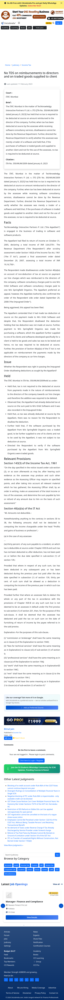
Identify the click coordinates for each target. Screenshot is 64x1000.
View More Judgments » (13, 845)
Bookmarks (8, 958)
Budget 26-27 (9, 951)
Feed (6, 954)
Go (57, 855)
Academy (5, 28)
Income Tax (17, 733)
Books (23, 28)
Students (21, 870)
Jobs (29, 28)
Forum (6, 935)
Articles (7, 932)
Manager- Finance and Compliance (24, 901)
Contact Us (53, 993)
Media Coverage (38, 988)
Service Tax (49, 865)
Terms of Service (12, 993)
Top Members (9, 961)
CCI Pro (36, 965)
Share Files (37, 939)
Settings (7, 946)
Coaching (14, 28)
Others (29, 870)
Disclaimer (27, 993)
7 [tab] (40, 925)
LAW (51, 870)
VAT (41, 865)
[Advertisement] (32, 46)
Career (44, 870)
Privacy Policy (40, 993)
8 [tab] (43, 925)
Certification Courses (41, 946)
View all (58, 884)
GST (57, 870)
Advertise (52, 988)
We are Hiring (22, 988)
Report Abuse (19, 738)
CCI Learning (38, 958)
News (35, 932)
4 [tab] (30, 925)
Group (37, 961)
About (10, 988)
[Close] (61, 3)
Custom (34, 865)
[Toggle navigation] (18, 23)
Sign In (58, 23)
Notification (38, 942)
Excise (37, 870)
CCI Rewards (9, 965)
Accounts (8, 865)
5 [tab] (34, 925)
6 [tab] (37, 925)
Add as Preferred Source (32, 707)
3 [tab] (27, 925)
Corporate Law (10, 870)
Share (8, 738)
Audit (16, 865)
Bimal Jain (9, 728)
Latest (14, 884)
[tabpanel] (32, 905)
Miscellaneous (10, 874)
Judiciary (7, 942)
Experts (36, 935)
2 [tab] (24, 925)
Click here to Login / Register (31, 760)
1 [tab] (21, 925)
